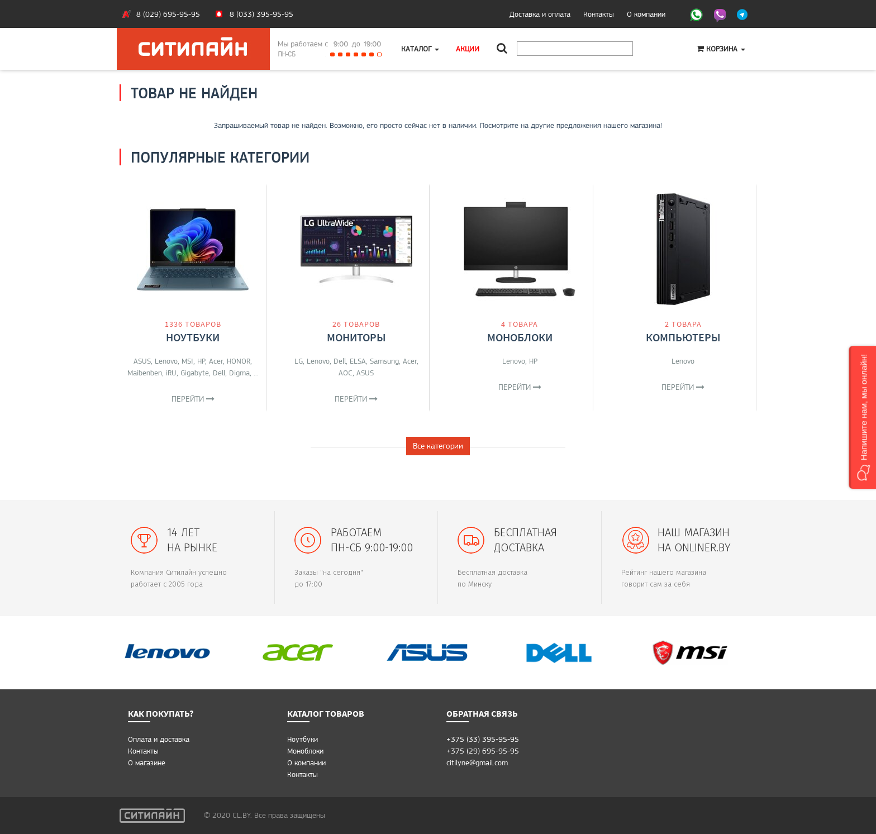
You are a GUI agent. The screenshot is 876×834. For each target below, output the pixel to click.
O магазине (146, 762)
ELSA (358, 360)
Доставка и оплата (540, 13)
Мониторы (356, 337)
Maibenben (144, 372)
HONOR (238, 360)
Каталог (420, 48)
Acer (216, 360)
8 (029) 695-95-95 (168, 13)
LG (298, 360)
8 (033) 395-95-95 (261, 13)
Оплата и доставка (158, 739)
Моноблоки (520, 337)
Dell (219, 372)
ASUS (142, 360)
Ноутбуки (193, 337)
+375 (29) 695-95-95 (482, 750)
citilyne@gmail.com (477, 762)
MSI (187, 360)
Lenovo (166, 360)
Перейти (193, 399)
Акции (467, 48)
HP (201, 360)
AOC (346, 372)
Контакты (598, 13)
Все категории (438, 446)
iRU (171, 372)
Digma (239, 372)
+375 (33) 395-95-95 (482, 739)
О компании (646, 13)
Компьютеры (683, 337)
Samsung (384, 360)
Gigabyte (194, 372)
